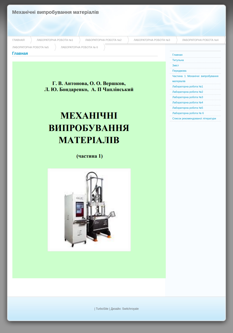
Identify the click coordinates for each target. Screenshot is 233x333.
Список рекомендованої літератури (194, 118)
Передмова (179, 70)
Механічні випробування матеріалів (55, 12)
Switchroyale (130, 308)
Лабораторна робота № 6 (79, 47)
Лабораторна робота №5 (30, 47)
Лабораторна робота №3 (152, 40)
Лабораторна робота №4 (200, 40)
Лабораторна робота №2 (103, 40)
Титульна (178, 60)
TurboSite (102, 308)
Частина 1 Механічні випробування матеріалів (195, 79)
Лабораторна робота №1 (55, 40)
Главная (18, 40)
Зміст (175, 65)
